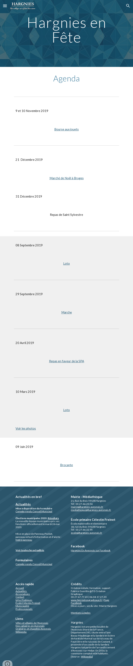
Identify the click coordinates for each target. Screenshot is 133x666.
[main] (66, 33)
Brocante (66, 465)
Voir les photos (26, 428)
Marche (66, 312)
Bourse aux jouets (66, 129)
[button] (5, 5)
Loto (66, 263)
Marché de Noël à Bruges (67, 178)
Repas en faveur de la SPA (66, 361)
